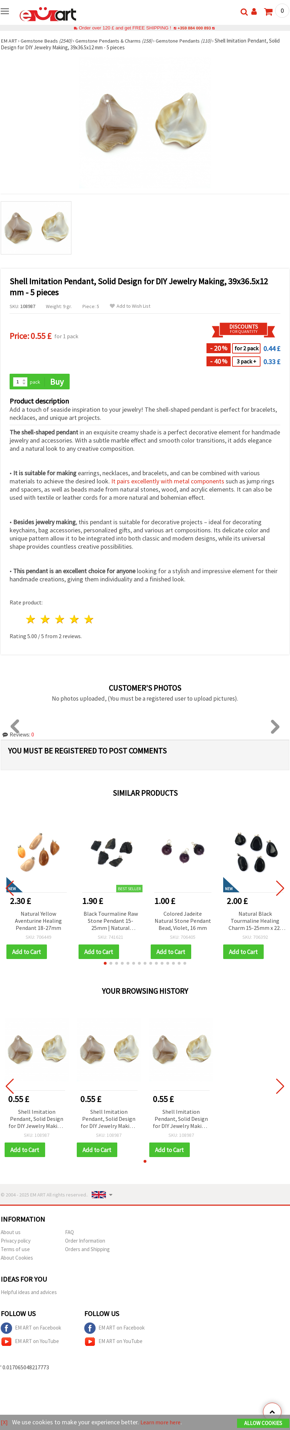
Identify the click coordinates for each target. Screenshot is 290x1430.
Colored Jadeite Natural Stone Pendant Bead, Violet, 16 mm (183, 921)
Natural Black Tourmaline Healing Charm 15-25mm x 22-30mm (255, 921)
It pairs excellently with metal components (167, 482)
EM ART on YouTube (30, 1342)
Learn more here (162, 1422)
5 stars (89, 620)
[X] (4, 1422)
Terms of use (15, 1250)
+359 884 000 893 (194, 28)
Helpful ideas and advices (29, 1293)
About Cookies (17, 1258)
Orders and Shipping (87, 1250)
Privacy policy (16, 1241)
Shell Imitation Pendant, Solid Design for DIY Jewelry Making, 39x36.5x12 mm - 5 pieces (37, 1120)
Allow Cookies (263, 1423)
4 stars (74, 620)
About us (11, 1233)
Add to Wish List (130, 306)
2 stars (45, 620)
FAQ (69, 1233)
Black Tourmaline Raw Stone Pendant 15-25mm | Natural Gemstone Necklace (111, 921)
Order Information (85, 1241)
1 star (31, 620)
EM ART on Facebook (31, 1329)
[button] (105, 964)
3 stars (60, 620)
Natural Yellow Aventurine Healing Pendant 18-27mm (38, 921)
